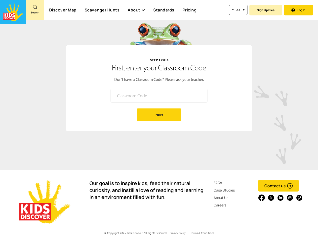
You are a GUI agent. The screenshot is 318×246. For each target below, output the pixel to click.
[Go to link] (13, 12)
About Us (221, 197)
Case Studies (224, 190)
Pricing (190, 10)
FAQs (218, 182)
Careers (220, 205)
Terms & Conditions (202, 233)
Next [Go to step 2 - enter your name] (159, 114)
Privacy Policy (178, 233)
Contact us (278, 186)
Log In (298, 10)
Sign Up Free (266, 10)
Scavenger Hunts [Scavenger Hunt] (102, 10)
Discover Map (63, 9)
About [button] (136, 10)
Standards (163, 10)
